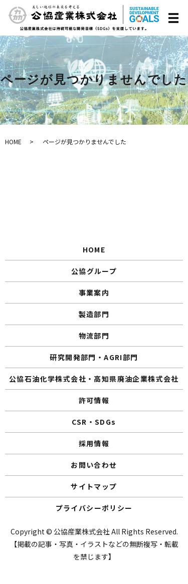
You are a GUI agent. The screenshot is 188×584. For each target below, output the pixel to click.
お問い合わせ (94, 465)
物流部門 (94, 336)
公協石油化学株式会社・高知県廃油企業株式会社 (94, 379)
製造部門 (94, 314)
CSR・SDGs (94, 422)
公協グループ (94, 271)
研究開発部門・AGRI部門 (94, 357)
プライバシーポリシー (94, 508)
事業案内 (94, 292)
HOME (13, 141)
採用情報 (94, 443)
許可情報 (94, 400)
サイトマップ (94, 486)
